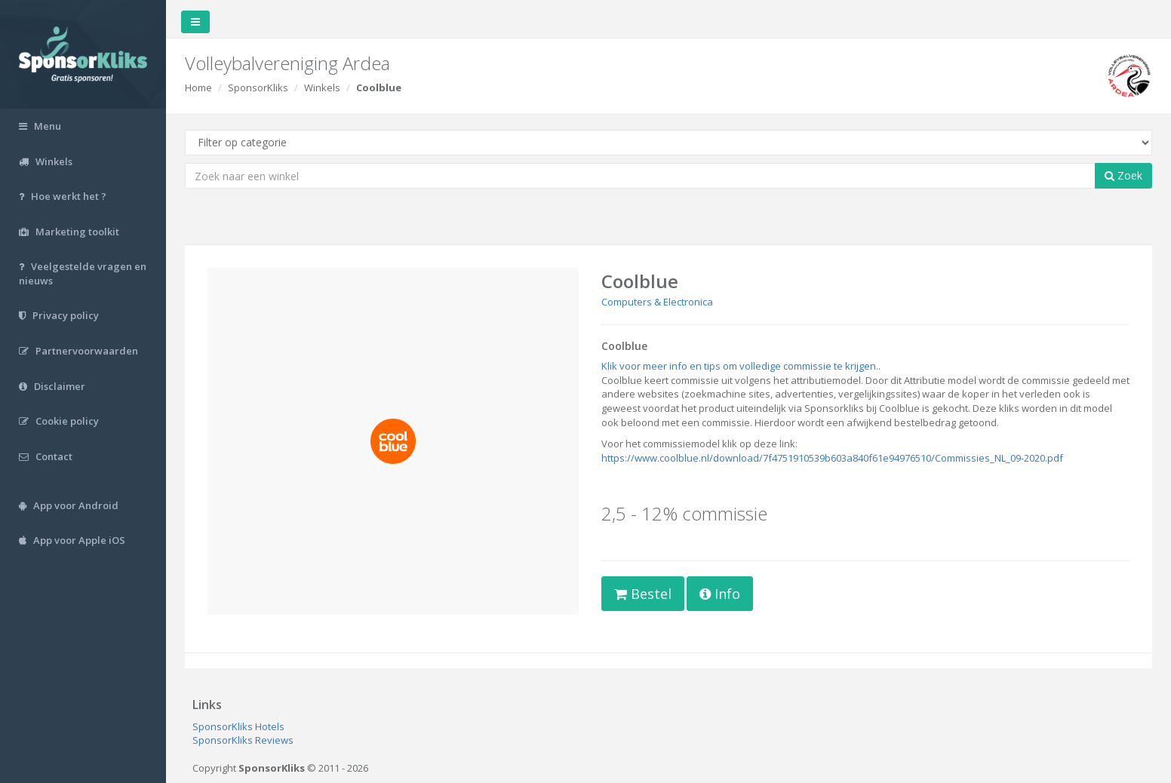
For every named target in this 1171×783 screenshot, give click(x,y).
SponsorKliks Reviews (243, 740)
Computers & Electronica (657, 302)
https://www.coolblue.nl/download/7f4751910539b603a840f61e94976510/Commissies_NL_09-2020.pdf (832, 458)
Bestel (643, 594)
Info (719, 594)
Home (198, 87)
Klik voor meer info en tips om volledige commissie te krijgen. (739, 366)
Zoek (1123, 175)
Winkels (322, 87)
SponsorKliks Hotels (238, 726)
